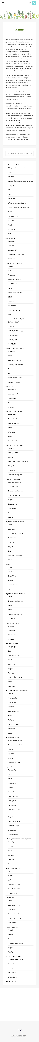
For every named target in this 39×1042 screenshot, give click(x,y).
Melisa (10, 851)
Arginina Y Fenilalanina (15, 741)
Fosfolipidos (12, 801)
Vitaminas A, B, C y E (14, 423)
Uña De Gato (12, 830)
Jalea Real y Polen (14, 821)
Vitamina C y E (12, 394)
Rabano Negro (12, 770)
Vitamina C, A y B (13, 826)
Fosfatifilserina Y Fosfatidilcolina (18, 461)
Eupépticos (11, 605)
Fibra (10, 428)
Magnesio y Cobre (14, 382)
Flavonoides (12, 389)
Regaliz (10, 952)
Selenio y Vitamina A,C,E (16, 331)
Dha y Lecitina (12, 893)
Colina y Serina (13, 453)
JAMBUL (10, 271)
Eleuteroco (11, 448)
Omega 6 (11, 626)
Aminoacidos (12, 805)
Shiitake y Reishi (13, 322)
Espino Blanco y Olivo (15, 495)
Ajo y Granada (12, 441)
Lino (9, 939)
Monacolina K (12, 419)
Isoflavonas (11, 729)
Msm (9, 234)
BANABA (10, 266)
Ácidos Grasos (12, 964)
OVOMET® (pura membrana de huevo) (20, 181)
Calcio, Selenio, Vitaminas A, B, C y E (19, 207)
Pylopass (11, 597)
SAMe (10, 525)
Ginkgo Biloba (12, 466)
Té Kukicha (11, 259)
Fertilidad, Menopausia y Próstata (17, 690)
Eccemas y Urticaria (12, 623)
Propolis (11, 817)
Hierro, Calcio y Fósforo (15, 918)
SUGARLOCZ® (12, 284)
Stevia (10, 572)
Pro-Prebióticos (13, 618)
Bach (9, 651)
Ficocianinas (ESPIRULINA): (16, 254)
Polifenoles (11, 720)
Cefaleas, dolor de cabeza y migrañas (18, 839)
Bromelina (11, 199)
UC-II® (10, 172)
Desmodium (12, 783)
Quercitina (11, 639)
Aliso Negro (12, 842)
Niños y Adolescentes (13, 868)
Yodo (9, 880)
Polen (10, 356)
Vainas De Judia (13, 585)
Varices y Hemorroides (13, 956)
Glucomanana (12, 306)
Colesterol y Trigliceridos (14, 411)
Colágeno (11, 185)
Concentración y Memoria (14, 445)
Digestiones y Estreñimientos (15, 594)
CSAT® (10, 288)
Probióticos (11, 326)
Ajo (9, 403)
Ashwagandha (12, 698)
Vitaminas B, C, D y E (14, 655)
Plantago (11, 673)
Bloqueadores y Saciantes (14, 263)
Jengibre (10, 225)
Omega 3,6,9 (12, 909)
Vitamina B (11, 529)
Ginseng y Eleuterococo (15, 365)
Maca (10, 369)
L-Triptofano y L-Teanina (16, 533)
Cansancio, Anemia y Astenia (15, 348)
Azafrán (10, 547)
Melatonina (12, 538)
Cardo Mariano (13, 796)
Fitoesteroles (12, 398)
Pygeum (10, 694)
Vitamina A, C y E (11, 981)
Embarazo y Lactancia (13, 644)
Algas (10, 373)
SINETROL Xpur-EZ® (14, 279)
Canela (10, 787)
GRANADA (11, 246)
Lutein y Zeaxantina (14, 914)
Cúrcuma (11, 221)
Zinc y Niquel (12, 576)
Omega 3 (11, 407)
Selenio (10, 436)
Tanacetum (11, 855)
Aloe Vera (11, 934)
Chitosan (11, 301)
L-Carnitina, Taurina (14, 482)
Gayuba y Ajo (12, 339)
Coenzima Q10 (13, 216)
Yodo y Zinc (11, 664)
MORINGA (11, 241)
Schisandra (11, 351)
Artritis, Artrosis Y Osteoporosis (16, 165)
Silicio (10, 190)
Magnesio (11, 212)
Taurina (10, 457)
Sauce (10, 194)
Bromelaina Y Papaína (15, 491)
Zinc (9, 551)
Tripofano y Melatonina (15, 745)
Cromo (10, 567)
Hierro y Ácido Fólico (15, 378)
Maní (9, 315)
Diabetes (9, 564)
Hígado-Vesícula (11, 767)
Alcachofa (11, 792)
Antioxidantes (10, 238)
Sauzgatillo (11, 707)
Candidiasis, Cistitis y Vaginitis (15, 319)
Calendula (11, 630)
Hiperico (11, 542)
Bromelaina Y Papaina (15, 959)
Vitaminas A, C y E (14, 762)
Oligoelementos (13, 834)
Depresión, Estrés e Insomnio (15, 522)
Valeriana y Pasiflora (15, 475)
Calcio (10, 682)
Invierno (8, 814)
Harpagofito (12, 229)
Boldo (10, 774)
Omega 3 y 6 (12, 508)
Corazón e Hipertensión (13, 479)
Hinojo (10, 660)
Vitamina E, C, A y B (14, 360)
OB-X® (10, 297)
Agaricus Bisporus (14, 310)
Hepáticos (11, 715)
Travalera (11, 580)
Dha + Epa (11, 432)
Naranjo (11, 846)
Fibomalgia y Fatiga (12, 737)
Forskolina (11, 275)
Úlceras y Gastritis (12, 927)
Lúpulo (10, 560)
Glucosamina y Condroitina (17, 203)
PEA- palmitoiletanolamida (17, 168)
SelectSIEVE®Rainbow (15, 293)
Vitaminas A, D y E (14, 905)
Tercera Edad (10, 898)
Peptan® (11, 177)
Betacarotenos (12, 504)
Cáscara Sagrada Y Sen (15, 614)
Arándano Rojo (13, 335)
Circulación (9, 386)
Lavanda (11, 859)
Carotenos (11, 686)
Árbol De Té (12, 344)
